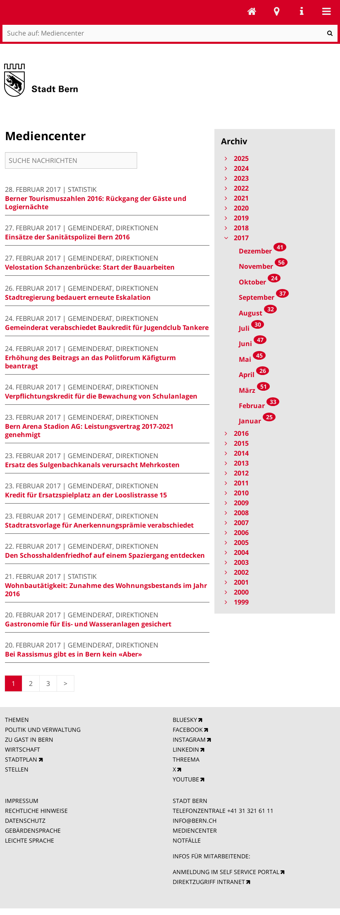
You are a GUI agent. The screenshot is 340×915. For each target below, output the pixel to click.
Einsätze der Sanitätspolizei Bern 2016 (67, 236)
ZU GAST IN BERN (29, 739)
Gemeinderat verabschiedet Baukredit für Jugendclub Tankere (107, 327)
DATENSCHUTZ (25, 820)
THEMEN (17, 720)
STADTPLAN (21, 759)
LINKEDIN (186, 749)
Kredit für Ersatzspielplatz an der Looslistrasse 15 (86, 494)
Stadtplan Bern (277, 11)
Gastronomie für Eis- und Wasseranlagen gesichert (88, 623)
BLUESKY (185, 720)
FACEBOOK (188, 729)
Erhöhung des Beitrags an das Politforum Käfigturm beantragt (90, 361)
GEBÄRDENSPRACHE (33, 830)
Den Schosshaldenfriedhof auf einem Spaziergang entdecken (105, 555)
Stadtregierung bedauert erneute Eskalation (78, 297)
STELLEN (17, 769)
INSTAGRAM (189, 739)
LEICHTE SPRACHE (29, 840)
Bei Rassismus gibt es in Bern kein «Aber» (73, 654)
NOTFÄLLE (187, 840)
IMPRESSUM (21, 801)
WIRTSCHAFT (22, 749)
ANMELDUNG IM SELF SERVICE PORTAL (226, 872)
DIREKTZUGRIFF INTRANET (209, 882)
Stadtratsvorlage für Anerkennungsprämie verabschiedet (99, 525)
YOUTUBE (186, 779)
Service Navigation (301, 11)
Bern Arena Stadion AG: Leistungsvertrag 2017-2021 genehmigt (89, 430)
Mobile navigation (326, 11)
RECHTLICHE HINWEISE (36, 811)
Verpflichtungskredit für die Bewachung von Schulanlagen (101, 396)
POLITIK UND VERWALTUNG (43, 729)
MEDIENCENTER (195, 830)
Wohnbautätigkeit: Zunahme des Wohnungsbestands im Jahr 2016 (106, 589)
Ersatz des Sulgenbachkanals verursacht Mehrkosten (92, 464)
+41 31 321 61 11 (250, 811)
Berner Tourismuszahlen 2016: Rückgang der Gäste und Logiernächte (95, 202)
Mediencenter (252, 11)
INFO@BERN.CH (194, 820)
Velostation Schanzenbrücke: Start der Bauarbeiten (90, 267)
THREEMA (186, 759)
